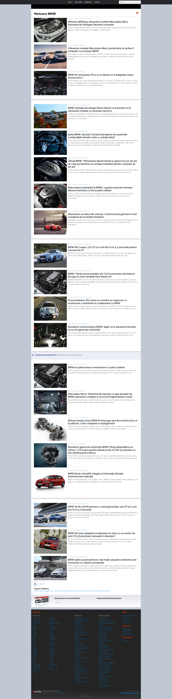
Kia (34, 662)
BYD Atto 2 (78, 630)
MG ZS (77, 660)
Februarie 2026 (128, 634)
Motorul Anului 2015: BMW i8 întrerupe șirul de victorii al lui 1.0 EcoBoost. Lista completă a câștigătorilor (102, 422)
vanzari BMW (58, 591)
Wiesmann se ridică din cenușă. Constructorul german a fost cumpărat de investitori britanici (102, 215)
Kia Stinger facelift (105, 668)
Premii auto (84, 417)
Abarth (35, 618)
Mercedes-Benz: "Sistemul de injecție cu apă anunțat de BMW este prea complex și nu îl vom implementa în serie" (100, 395)
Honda (35, 651)
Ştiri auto (126, 618)
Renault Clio (79, 628)
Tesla (51, 660)
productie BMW (80, 591)
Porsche (52, 637)
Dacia (35, 637)
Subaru (51, 655)
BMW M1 (92, 591)
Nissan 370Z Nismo (105, 621)
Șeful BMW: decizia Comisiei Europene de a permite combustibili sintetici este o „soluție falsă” (97, 136)
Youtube (110, 603)
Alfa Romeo (37, 621)
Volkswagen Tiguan (81, 618)
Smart (51, 651)
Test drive (126, 620)
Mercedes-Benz (54, 623)
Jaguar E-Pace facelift (106, 654)
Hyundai (36, 653)
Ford (34, 646)
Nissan (51, 630)
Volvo (51, 667)
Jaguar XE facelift (104, 656)
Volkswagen (53, 664)
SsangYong (53, 653)
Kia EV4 (77, 641)
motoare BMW (69, 591)
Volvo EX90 (78, 666)
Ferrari (35, 641)
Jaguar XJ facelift (104, 630)
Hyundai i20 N (103, 645)
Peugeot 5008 (79, 653)
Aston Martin (37, 623)
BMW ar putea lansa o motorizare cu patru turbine (96, 367)
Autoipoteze (87, 297)
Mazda (51, 621)
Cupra (35, 635)
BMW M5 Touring (81, 639)
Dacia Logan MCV (105, 686)
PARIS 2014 (85, 556)
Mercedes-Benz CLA (82, 621)
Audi (34, 625)
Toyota (51, 662)
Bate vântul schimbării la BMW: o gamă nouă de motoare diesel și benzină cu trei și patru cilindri (100, 189)
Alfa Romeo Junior (81, 682)
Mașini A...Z (53, 669)
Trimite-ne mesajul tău (129, 693)
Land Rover (36, 667)
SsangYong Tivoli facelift (107, 663)
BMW (36, 591)
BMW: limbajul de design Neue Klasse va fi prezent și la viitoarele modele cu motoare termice (99, 109)
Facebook (99, 603)
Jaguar (35, 658)
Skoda (51, 648)
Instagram (104, 603)
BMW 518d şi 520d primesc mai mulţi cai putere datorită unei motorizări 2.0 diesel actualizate (102, 561)
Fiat (34, 644)
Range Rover (53, 639)
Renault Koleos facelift (106, 676)
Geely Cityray (79, 625)
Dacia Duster (103, 679)
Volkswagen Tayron (81, 657)
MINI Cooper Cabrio (81, 648)
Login (103, 2)
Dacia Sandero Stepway (107, 627)
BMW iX (101, 674)
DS (34, 639)
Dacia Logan (103, 683)
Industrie (88, 18)
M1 (87, 591)
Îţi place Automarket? (46, 355)
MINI (50, 625)
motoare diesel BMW (103, 591)
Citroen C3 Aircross (81, 646)
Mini (51, 591)
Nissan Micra (103, 638)
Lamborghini (37, 664)
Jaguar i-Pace (103, 647)
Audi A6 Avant (79, 643)
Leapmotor (36, 669)
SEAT (51, 646)
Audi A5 (77, 650)
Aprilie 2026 (127, 629)
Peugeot (46, 591)
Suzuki (51, 658)
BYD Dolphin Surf (81, 671)
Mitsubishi (52, 628)
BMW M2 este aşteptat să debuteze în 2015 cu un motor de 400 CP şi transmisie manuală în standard (101, 535)
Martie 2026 (127, 632)
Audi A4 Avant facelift (106, 665)
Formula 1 (126, 641)
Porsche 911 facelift (81, 668)
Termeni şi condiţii (60, 693)
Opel (51, 632)
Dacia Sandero (103, 681)
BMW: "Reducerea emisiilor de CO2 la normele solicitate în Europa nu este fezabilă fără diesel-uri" (101, 275)
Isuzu (35, 655)
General (88, 105)
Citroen (41, 591)
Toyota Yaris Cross (105, 632)
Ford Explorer (103, 618)
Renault (51, 641)
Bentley (35, 628)
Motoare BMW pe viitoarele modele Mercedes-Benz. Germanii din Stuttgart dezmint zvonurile (98, 23)
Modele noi (83, 184)
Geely (35, 648)
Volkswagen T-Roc (81, 632)
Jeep (34, 660)
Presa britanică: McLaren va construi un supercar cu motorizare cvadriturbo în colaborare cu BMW (97, 302)
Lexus (35, 671)
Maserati (52, 618)
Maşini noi (37, 612)
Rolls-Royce (53, 644)
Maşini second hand (129, 615)
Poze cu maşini (128, 622)
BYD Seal (78, 623)
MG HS (77, 655)
